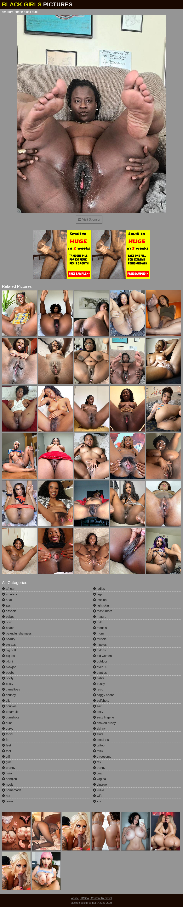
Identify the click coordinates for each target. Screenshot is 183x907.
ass (6, 605)
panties (100, 672)
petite (99, 678)
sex (97, 706)
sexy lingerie (103, 717)
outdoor (100, 661)
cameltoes (11, 689)
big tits (8, 655)
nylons (99, 650)
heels (7, 784)
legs (98, 594)
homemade (11, 790)
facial (7, 734)
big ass (9, 644)
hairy (7, 773)
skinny (99, 728)
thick (98, 751)
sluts (98, 734)
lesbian (100, 600)
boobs (8, 672)
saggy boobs (103, 695)
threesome (102, 756)
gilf (6, 756)
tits (97, 762)
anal (7, 600)
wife (97, 795)
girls (7, 762)
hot (6, 795)
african (8, 588)
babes (8, 616)
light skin (101, 605)
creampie (10, 711)
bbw (7, 622)
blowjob (9, 667)
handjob (9, 779)
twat (98, 773)
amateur (9, 594)
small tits (101, 739)
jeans (7, 801)
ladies (99, 588)
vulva (98, 790)
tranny (99, 767)
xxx (97, 801)
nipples (100, 644)
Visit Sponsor (89, 219)
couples (9, 706)
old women (102, 655)
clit (6, 700)
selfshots (101, 700)
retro (98, 689)
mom (98, 633)
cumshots (10, 717)
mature (99, 616)
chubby (9, 695)
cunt (7, 723)
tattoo (99, 745)
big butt (9, 650)
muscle (100, 639)
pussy (99, 683)
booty (8, 678)
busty (7, 683)
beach (8, 627)
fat (5, 739)
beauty (8, 639)
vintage (100, 784)
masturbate (102, 611)
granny (8, 767)
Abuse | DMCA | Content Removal (91, 898)
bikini (7, 661)
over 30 (100, 667)
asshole (9, 611)
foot (6, 751)
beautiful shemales (17, 633)
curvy (7, 728)
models (100, 627)
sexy (98, 711)
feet (6, 745)
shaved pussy (104, 723)
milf (97, 622)
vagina (99, 779)
